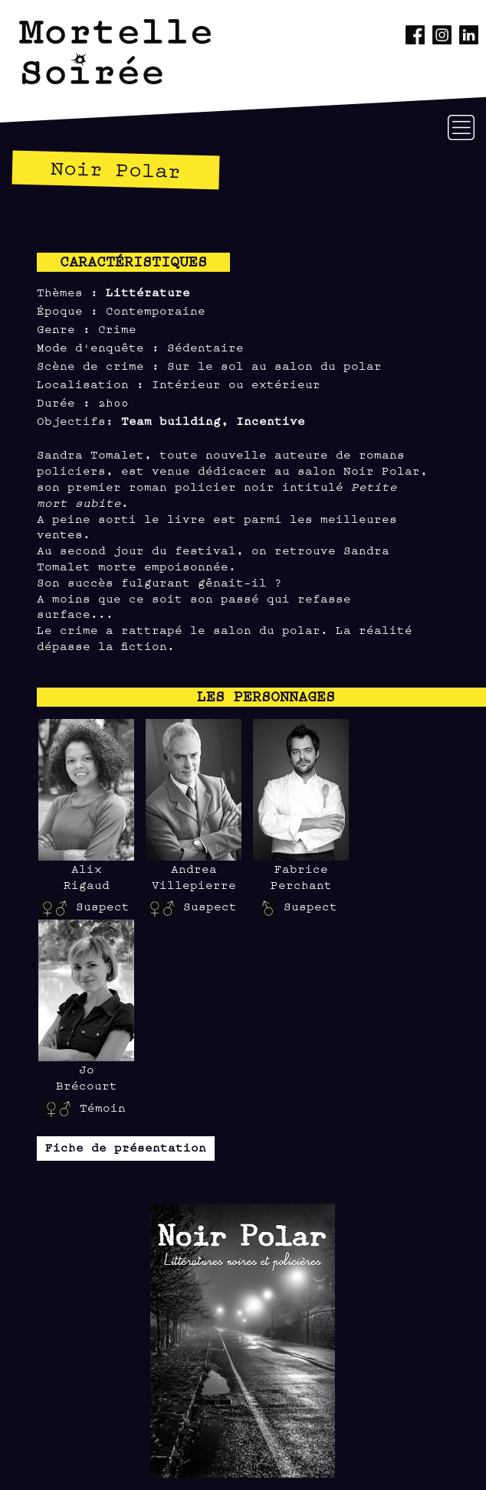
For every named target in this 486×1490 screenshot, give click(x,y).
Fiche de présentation (125, 1146)
